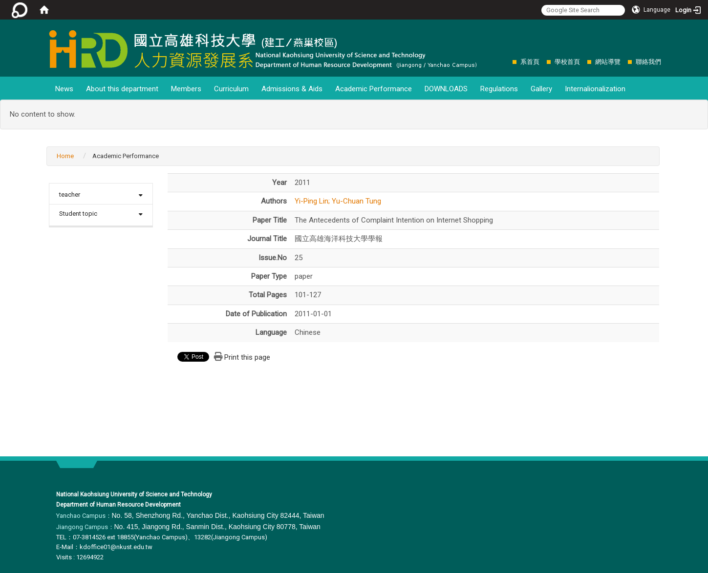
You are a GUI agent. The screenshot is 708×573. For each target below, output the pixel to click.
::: (507, 61)
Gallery (541, 88)
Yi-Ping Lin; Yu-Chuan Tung (338, 201)
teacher (69, 194)
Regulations (499, 88)
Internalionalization (595, 88)
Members (186, 88)
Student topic (78, 213)
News (64, 88)
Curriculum (231, 88)
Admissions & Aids (291, 88)
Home (65, 156)
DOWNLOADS (446, 88)
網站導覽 (608, 61)
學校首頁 (567, 61)
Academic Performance (373, 88)
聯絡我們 (648, 61)
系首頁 (529, 61)
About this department (122, 88)
